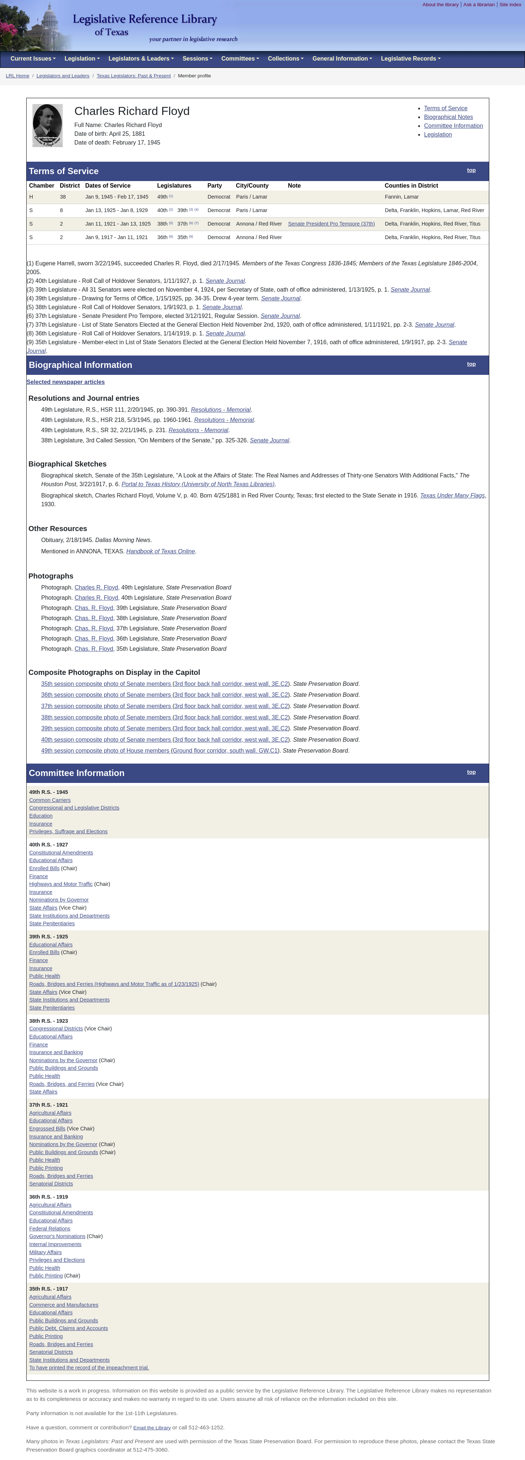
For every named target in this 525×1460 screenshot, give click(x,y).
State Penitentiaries (52, 923)
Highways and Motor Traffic (61, 884)
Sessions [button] (195, 58)
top (471, 170)
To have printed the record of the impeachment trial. (89, 1368)
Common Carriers (50, 800)
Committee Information (453, 126)
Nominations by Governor (59, 900)
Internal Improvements (55, 1244)
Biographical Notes (448, 117)
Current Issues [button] (31, 58)
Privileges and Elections (57, 1260)
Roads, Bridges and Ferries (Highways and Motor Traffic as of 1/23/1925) (114, 984)
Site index (510, 4)
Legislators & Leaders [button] (139, 58)
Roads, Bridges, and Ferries (61, 1084)
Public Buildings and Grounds (63, 1068)
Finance (38, 876)
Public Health (44, 976)
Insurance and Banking (56, 1052)
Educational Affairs (51, 860)
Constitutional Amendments (61, 853)
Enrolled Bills (44, 868)
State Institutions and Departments (69, 916)
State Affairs (43, 908)
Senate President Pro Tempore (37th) (331, 224)
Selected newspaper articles (66, 382)
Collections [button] (283, 58)
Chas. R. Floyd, (95, 608)
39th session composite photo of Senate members (106, 728)
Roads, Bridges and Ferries (61, 1176)
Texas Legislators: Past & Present (134, 75)
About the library (441, 4)
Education (40, 816)
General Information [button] (340, 58)
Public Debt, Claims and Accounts (68, 1328)
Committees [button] (238, 58)
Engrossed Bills (47, 1129)
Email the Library (152, 1427)
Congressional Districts (56, 1028)
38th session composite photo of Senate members (106, 717)
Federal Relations (49, 1229)
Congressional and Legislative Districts (74, 808)
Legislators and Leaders (62, 75)
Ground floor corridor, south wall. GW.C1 (225, 751)
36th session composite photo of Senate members (106, 695)
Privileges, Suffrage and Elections (68, 831)
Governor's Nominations (57, 1236)
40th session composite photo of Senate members (106, 740)
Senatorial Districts (51, 1184)
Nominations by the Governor (63, 1060)
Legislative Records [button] (408, 58)
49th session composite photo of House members (106, 751)
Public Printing (46, 1168)
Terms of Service (445, 108)
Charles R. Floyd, (97, 587)
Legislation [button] (80, 58)
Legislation (438, 134)
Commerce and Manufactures (63, 1305)
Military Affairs (45, 1252)
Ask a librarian (479, 4)
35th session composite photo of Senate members (106, 684)
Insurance (40, 824)
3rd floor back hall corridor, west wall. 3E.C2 (231, 684)
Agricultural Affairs (50, 1113)
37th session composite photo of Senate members (106, 706)
